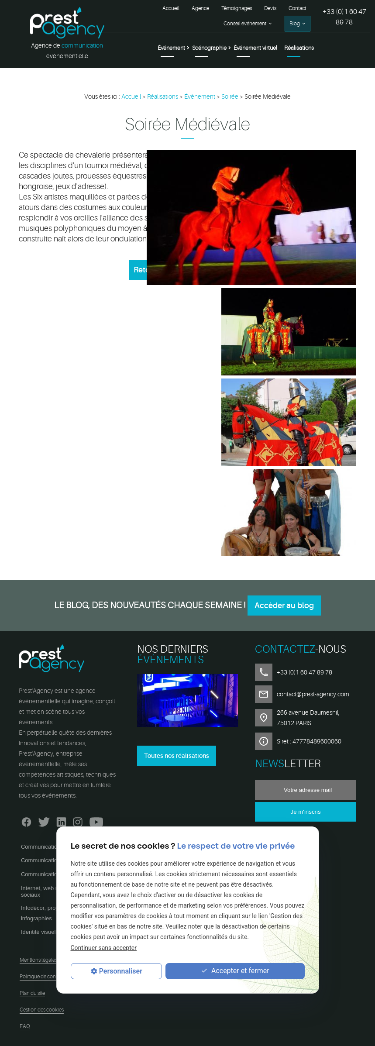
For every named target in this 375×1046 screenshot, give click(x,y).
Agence (200, 8)
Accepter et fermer (235, 971)
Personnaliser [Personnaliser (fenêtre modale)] (120, 971)
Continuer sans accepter (104, 947)
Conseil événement (245, 24)
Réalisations (299, 48)
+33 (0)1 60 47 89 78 (344, 17)
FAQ (25, 1026)
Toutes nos (176, 755)
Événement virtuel (255, 48)
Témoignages (236, 8)
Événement (171, 48)
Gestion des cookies (42, 1010)
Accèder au (284, 605)
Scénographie (209, 48)
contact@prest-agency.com (313, 694)
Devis (270, 8)
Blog (294, 24)
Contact (297, 8)
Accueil (170, 8)
